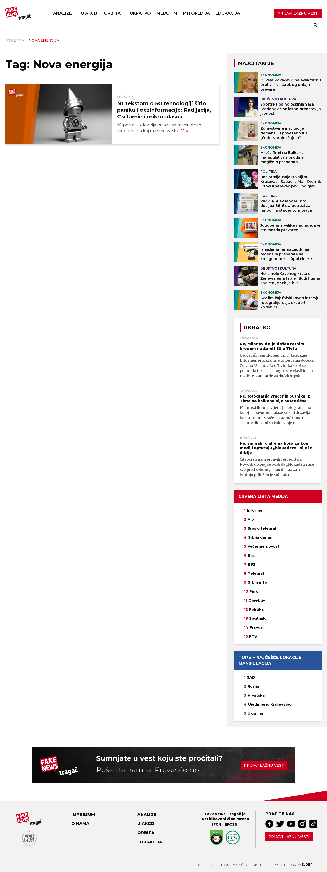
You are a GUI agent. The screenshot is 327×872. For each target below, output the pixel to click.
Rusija (253, 686)
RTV (253, 636)
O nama (80, 823)
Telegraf (256, 573)
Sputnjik (257, 618)
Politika (256, 609)
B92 (251, 564)
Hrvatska (256, 695)
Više (185, 130)
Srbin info (257, 582)
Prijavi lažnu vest (264, 765)
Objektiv (256, 600)
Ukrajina (255, 713)
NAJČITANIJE (256, 63)
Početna (14, 40)
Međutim (167, 13)
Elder (307, 864)
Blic (251, 555)
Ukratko (140, 13)
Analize (62, 13)
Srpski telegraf (262, 528)
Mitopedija (196, 13)
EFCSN (231, 824)
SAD (251, 677)
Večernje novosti (264, 546)
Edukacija (228, 13)
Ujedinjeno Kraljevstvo (270, 704)
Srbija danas (260, 537)
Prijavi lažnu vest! (288, 836)
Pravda (256, 627)
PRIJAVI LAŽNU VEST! (298, 13)
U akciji (90, 13)
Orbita (112, 13)
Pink (253, 591)
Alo (251, 519)
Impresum (83, 814)
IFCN (216, 824)
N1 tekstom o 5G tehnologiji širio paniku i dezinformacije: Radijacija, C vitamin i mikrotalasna (164, 110)
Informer (255, 510)
